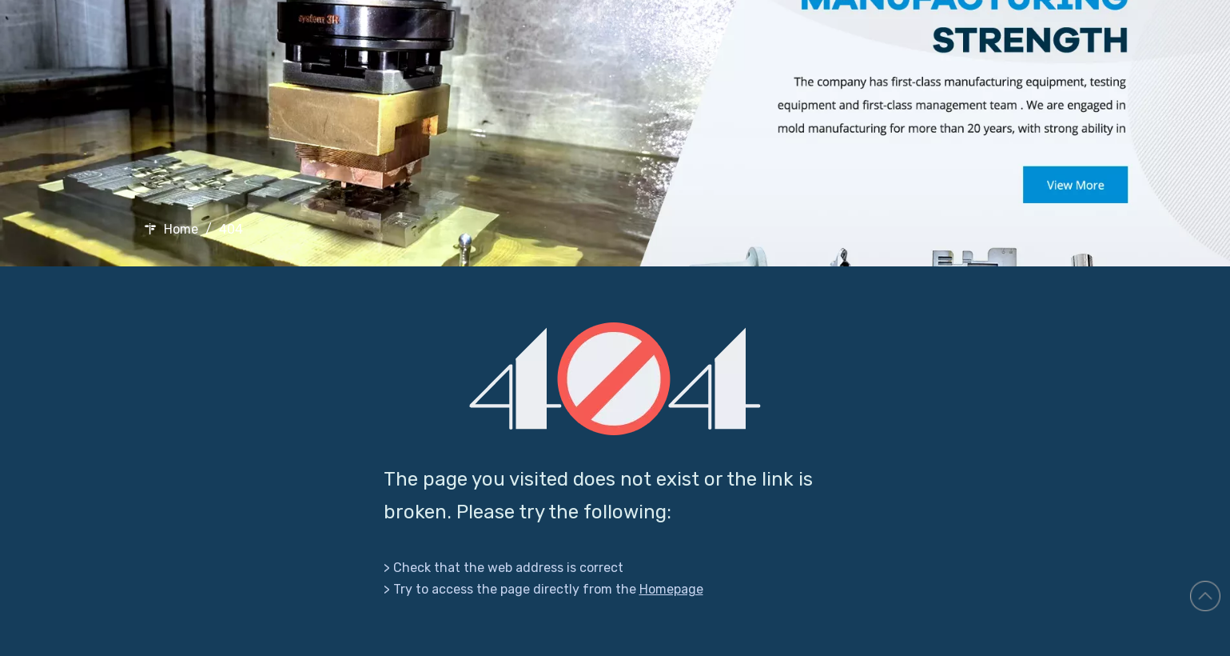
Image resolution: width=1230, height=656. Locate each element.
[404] (615, 378)
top (1205, 596)
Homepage (671, 589)
